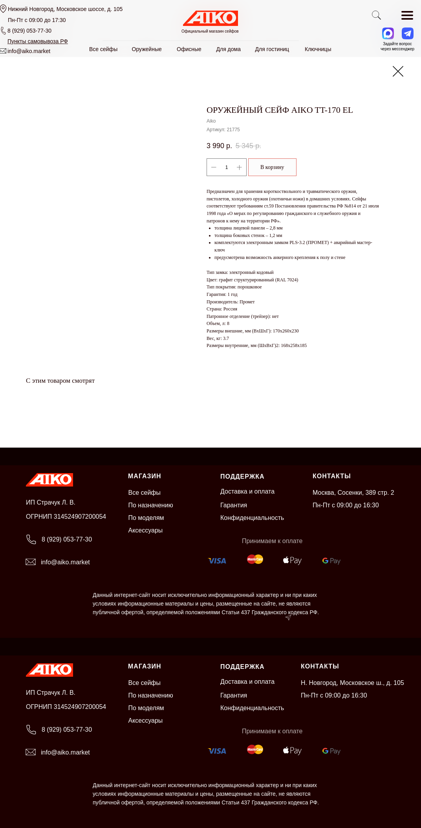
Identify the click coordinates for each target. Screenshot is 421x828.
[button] (37, 41)
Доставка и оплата (247, 491)
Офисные (189, 49)
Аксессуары (145, 530)
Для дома (228, 49)
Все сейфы (144, 492)
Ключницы (318, 49)
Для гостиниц (272, 49)
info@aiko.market (28, 51)
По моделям (146, 517)
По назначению (150, 505)
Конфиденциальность (252, 517)
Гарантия (233, 505)
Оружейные (147, 49)
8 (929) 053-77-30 (29, 31)
